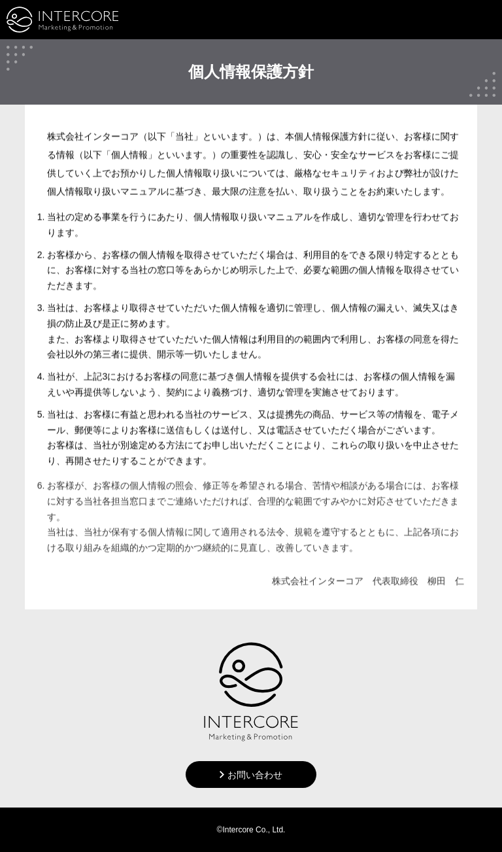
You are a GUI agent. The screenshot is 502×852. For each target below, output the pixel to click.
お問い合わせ (254, 775)
